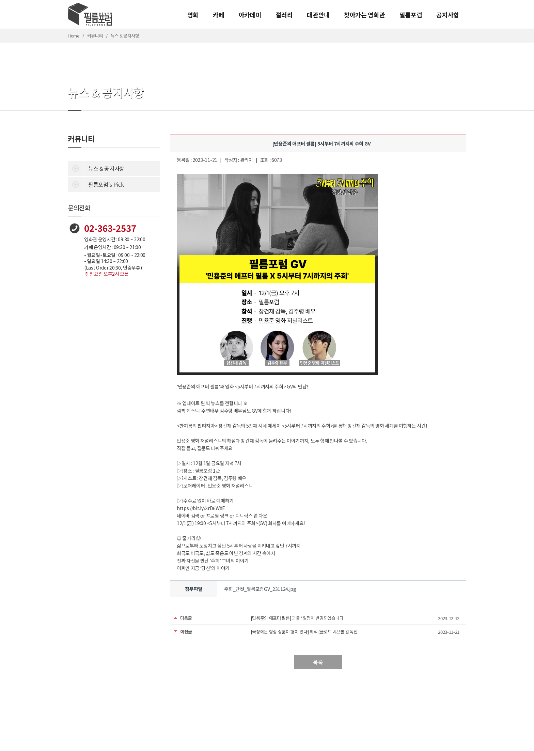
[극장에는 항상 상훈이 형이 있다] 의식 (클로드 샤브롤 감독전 (304, 631)
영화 (193, 14)
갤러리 (284, 14)
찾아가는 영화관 (364, 14)
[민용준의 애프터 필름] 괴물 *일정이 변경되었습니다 (297, 618)
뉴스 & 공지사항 (96, 168)
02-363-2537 (110, 227)
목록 (318, 662)
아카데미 (250, 14)
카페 (218, 14)
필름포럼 (410, 14)
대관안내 (318, 14)
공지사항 (447, 14)
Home (74, 35)
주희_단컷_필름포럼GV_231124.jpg (260, 588)
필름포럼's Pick (96, 184)
